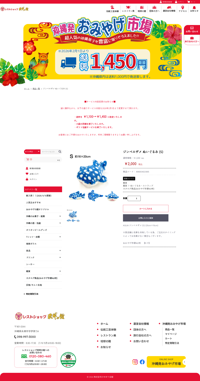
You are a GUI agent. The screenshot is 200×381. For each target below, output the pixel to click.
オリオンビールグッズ (36, 229)
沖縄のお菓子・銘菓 (35, 216)
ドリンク (30, 257)
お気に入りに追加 (145, 218)
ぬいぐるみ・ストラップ (141, 185)
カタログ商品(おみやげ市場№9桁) (41, 278)
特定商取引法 (31, 293)
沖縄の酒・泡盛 (33, 223)
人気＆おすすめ (33, 202)
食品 (28, 250)
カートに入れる (145, 209)
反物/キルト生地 (34, 284)
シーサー (30, 264)
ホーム (27, 88)
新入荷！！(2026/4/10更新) (38, 195)
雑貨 (28, 271)
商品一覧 (37, 88)
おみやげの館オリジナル (37, 209)
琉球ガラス (31, 243)
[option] (93, 176)
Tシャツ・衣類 (33, 236)
